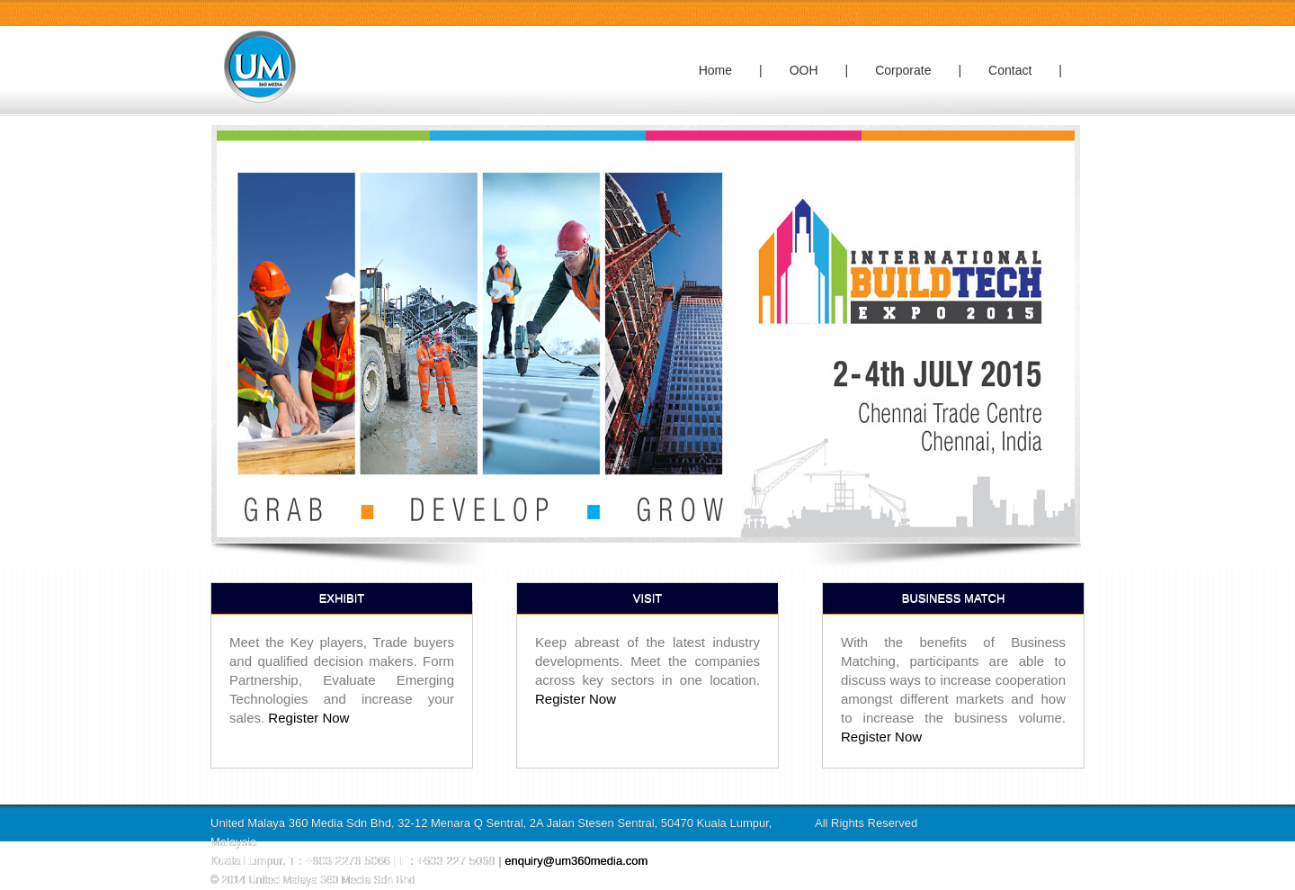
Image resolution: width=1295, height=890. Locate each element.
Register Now (308, 717)
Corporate (903, 70)
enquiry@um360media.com (576, 861)
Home (715, 70)
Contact (1010, 70)
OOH (804, 70)
